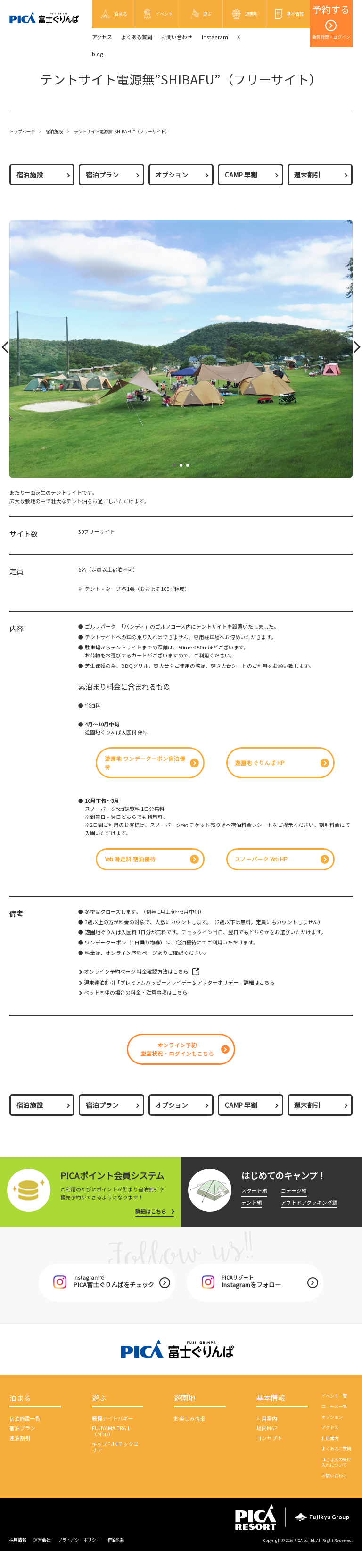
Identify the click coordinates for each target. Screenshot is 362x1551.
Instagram (215, 37)
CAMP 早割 (241, 174)
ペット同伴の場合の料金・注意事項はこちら (136, 992)
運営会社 (41, 1539)
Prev (6, 349)
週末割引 (307, 174)
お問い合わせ (176, 37)
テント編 (251, 1202)
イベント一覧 (334, 1395)
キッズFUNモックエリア (115, 1447)
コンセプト (269, 1437)
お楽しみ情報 (189, 1418)
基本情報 (270, 1398)
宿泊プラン (102, 174)
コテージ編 (294, 1190)
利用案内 (266, 1418)
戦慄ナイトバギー (112, 1418)
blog (97, 54)
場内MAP (267, 1428)
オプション (171, 174)
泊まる (20, 1398)
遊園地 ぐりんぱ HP (260, 763)
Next (353, 349)
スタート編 (254, 1190)
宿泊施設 (54, 131)
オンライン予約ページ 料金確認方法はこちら (136, 971)
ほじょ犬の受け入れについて (336, 1462)
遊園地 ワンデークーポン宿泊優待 (145, 763)
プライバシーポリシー (79, 1539)
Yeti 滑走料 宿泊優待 (130, 859)
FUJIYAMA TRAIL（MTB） (111, 1431)
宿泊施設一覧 (25, 1418)
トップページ (22, 131)
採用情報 (17, 1539)
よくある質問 (136, 37)
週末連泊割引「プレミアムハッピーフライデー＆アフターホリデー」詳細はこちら (179, 982)
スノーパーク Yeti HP (261, 859)
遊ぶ (99, 1398)
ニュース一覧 (334, 1406)
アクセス (102, 37)
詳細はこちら (150, 1211)
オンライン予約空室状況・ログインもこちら (177, 1049)
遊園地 (184, 1398)
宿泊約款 (115, 1539)
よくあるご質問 (336, 1448)
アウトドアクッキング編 (309, 1202)
